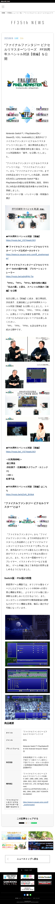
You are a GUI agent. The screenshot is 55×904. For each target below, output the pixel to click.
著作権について (18, 898)
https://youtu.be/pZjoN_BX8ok (20, 494)
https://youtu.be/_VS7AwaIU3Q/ (21, 240)
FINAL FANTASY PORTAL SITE (27, 7)
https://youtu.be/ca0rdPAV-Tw (19, 276)
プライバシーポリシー (27, 898)
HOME (3, 13)
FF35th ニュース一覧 (15, 13)
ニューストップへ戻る (27, 859)
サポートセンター (36, 898)
